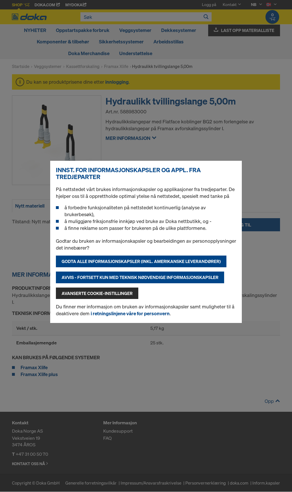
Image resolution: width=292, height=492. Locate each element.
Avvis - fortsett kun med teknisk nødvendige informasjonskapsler (140, 277)
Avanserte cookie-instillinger (97, 293)
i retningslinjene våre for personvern (130, 313)
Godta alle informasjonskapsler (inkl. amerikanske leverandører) (141, 261)
